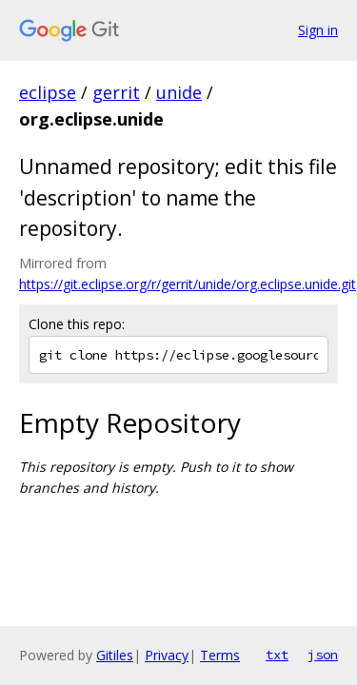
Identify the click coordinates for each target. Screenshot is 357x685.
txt (277, 654)
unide (179, 92)
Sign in (318, 30)
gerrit (116, 92)
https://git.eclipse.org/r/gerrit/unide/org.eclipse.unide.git (187, 284)
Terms (220, 655)
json (322, 654)
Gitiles (114, 655)
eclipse (47, 92)
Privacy (166, 655)
